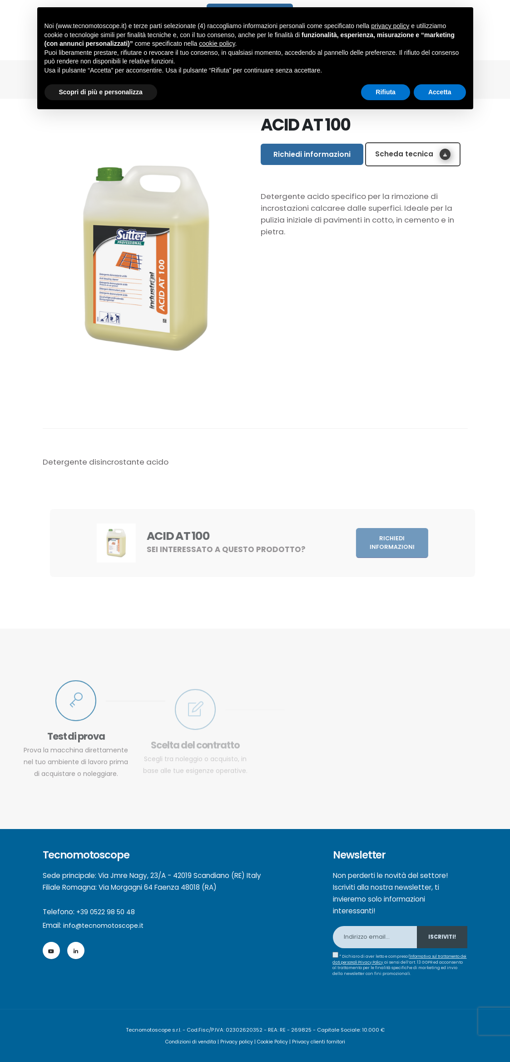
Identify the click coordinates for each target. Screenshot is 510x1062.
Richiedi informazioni (312, 154)
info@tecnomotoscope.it (106, 925)
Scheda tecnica (413, 154)
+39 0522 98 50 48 (107, 912)
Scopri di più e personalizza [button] (101, 92)
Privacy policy (235, 1041)
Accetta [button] (439, 92)
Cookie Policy (274, 1041)
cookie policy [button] (217, 43)
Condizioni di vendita (186, 1041)
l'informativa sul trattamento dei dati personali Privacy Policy (387, 959)
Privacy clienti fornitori (323, 1041)
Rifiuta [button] (386, 92)
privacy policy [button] (390, 25)
